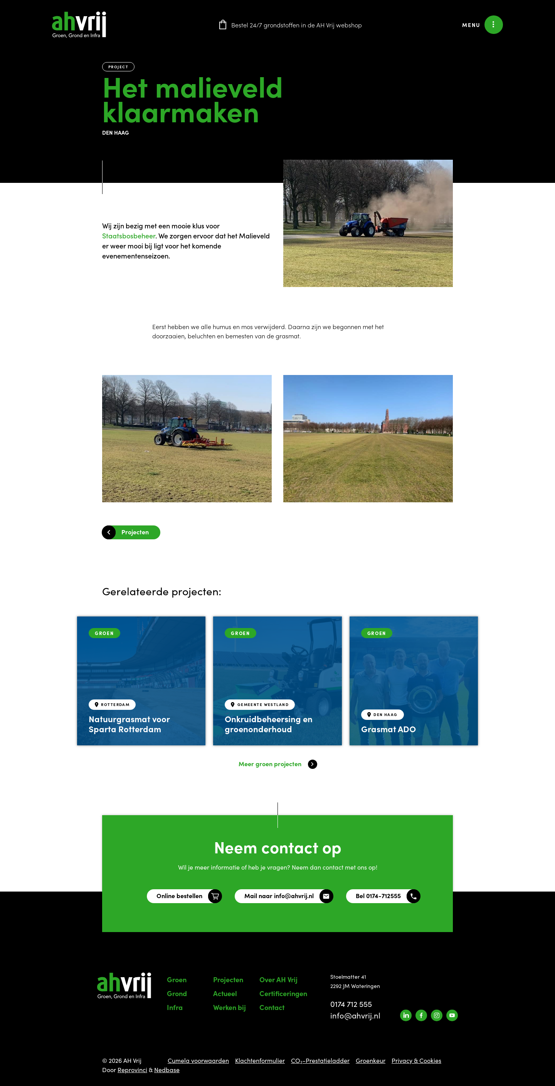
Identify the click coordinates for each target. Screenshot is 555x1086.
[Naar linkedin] (406, 1015)
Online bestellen (179, 895)
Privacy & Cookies (416, 1060)
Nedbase (167, 1070)
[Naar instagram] (436, 1015)
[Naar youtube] (452, 1015)
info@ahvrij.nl (355, 1015)
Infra (175, 1007)
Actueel (225, 993)
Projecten (135, 531)
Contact (271, 1007)
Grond (177, 993)
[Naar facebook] (421, 1015)
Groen (177, 979)
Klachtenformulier (260, 1060)
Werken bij (229, 1007)
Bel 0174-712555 (378, 895)
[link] (128, 235)
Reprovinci (132, 1070)
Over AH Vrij (278, 979)
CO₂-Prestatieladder (320, 1060)
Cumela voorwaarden (198, 1060)
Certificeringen (283, 993)
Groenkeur (370, 1060)
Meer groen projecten (270, 764)
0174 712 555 (351, 1003)
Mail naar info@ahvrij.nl (279, 895)
